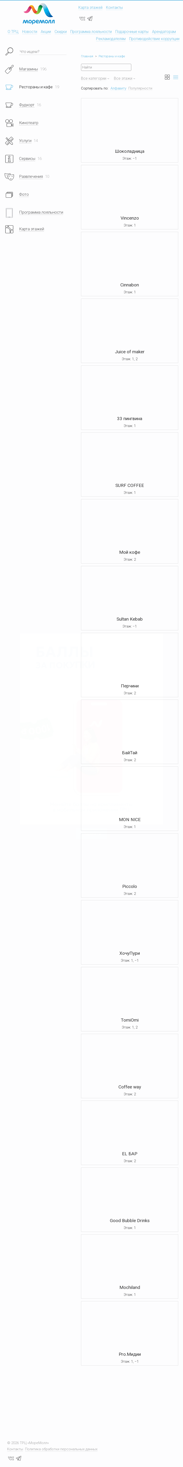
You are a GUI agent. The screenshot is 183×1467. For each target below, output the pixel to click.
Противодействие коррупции (154, 39)
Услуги (25, 140)
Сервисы (27, 158)
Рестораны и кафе (112, 56)
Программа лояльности (91, 31)
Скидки (61, 31)
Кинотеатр (28, 122)
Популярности (140, 88)
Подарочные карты (131, 31)
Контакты (114, 7)
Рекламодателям (111, 39)
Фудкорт (27, 104)
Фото (24, 194)
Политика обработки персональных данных (61, 1449)
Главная (87, 56)
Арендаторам (164, 31)
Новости (29, 31)
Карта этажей (90, 7)
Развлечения (31, 176)
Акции (46, 31)
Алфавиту (118, 88)
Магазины (28, 69)
